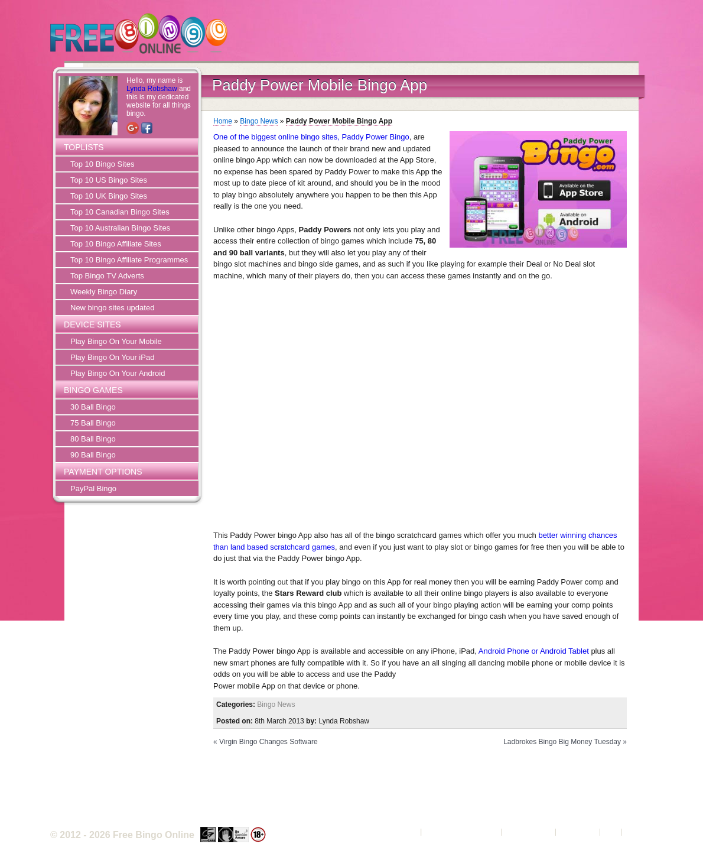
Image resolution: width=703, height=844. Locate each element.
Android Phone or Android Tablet (534, 651)
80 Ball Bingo (93, 438)
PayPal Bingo (93, 488)
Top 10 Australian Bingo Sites (120, 227)
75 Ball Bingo (93, 422)
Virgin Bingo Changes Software (268, 742)
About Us (402, 831)
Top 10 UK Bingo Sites (108, 195)
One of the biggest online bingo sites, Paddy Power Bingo (311, 136)
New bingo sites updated (112, 307)
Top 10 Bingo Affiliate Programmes (129, 259)
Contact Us (578, 831)
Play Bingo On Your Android (117, 373)
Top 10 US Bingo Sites (108, 180)
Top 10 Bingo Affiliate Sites (115, 243)
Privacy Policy (528, 831)
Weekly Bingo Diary (103, 291)
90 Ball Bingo (93, 454)
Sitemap (638, 831)
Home (222, 121)
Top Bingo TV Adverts (107, 275)
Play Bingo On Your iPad (112, 357)
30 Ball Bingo (93, 406)
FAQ (611, 831)
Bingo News (259, 121)
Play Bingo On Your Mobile (116, 341)
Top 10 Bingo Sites (102, 164)
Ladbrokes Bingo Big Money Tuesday (562, 742)
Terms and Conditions (461, 831)
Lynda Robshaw (151, 89)
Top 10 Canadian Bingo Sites (120, 211)
